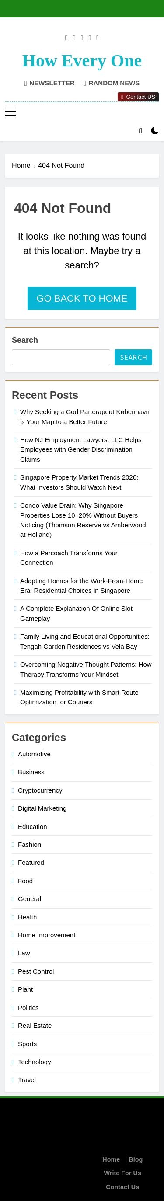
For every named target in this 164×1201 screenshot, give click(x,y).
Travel (27, 1079)
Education (32, 826)
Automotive (34, 754)
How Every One (82, 60)
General (29, 898)
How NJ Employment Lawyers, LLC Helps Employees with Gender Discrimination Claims (81, 449)
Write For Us (122, 1173)
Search (25, 340)
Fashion (29, 844)
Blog (136, 1159)
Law (24, 953)
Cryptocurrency (40, 790)
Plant (25, 989)
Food (25, 880)
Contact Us (122, 1187)
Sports (27, 1044)
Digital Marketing (42, 808)
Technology (34, 1061)
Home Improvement (46, 935)
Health (27, 917)
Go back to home (81, 298)
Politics (28, 1007)
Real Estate (35, 1025)
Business (31, 772)
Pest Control (36, 971)
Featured (31, 862)
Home (111, 1159)
